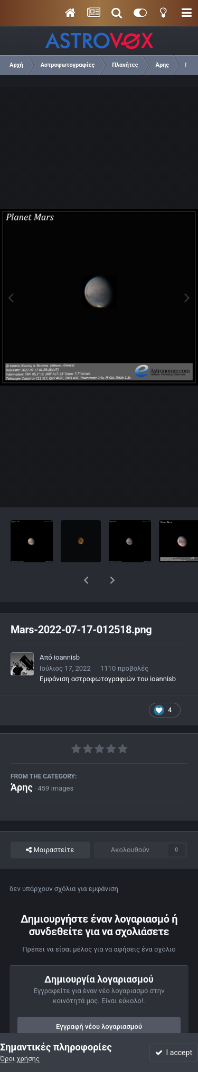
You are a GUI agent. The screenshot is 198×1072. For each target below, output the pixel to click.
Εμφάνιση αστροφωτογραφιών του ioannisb (108, 651)
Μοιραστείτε (50, 823)
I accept (173, 1052)
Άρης (22, 759)
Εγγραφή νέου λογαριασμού (99, 999)
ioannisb (67, 630)
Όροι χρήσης (20, 1059)
